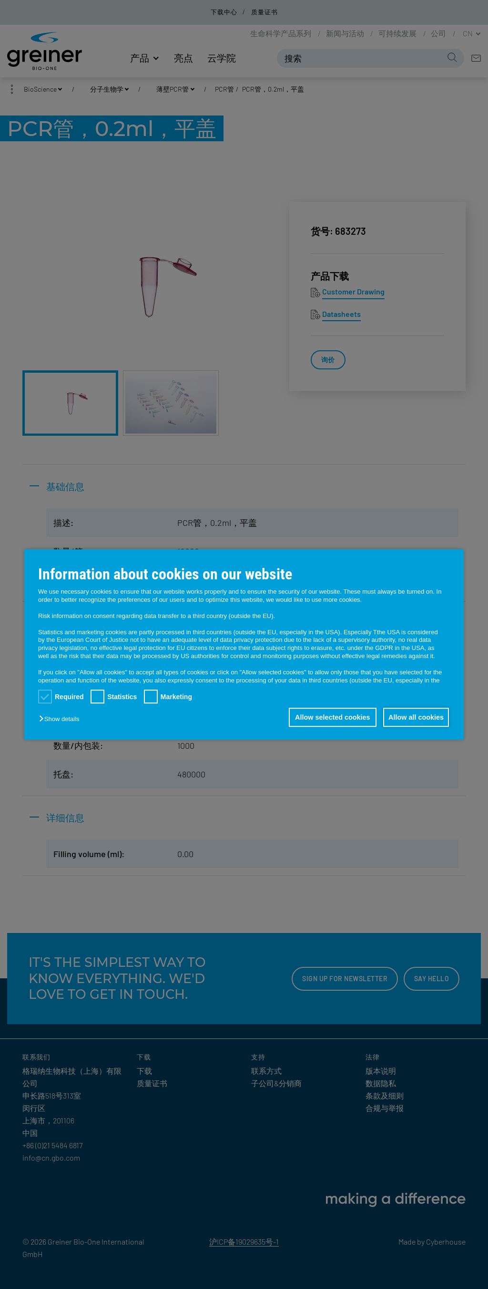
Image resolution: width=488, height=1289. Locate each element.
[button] (61, 719)
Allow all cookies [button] (415, 717)
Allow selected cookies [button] (329, 717)
